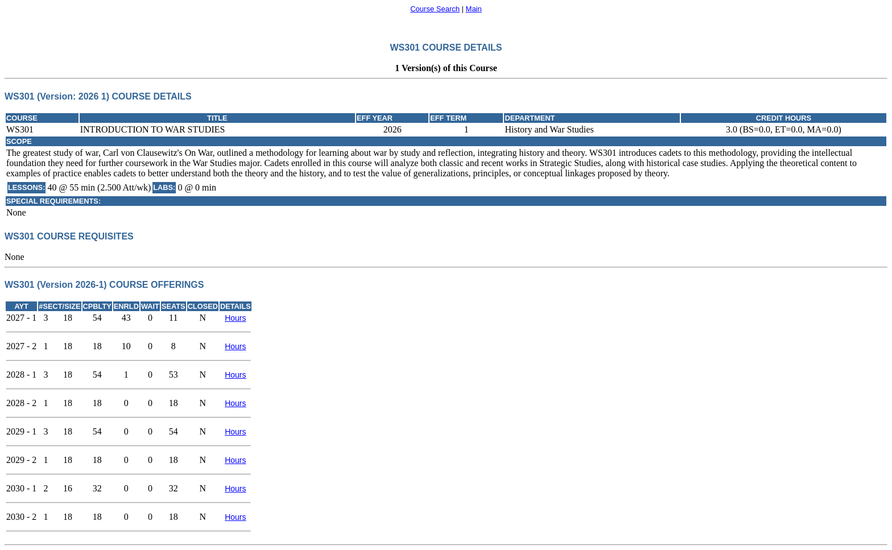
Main (474, 9)
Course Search (435, 9)
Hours (235, 317)
